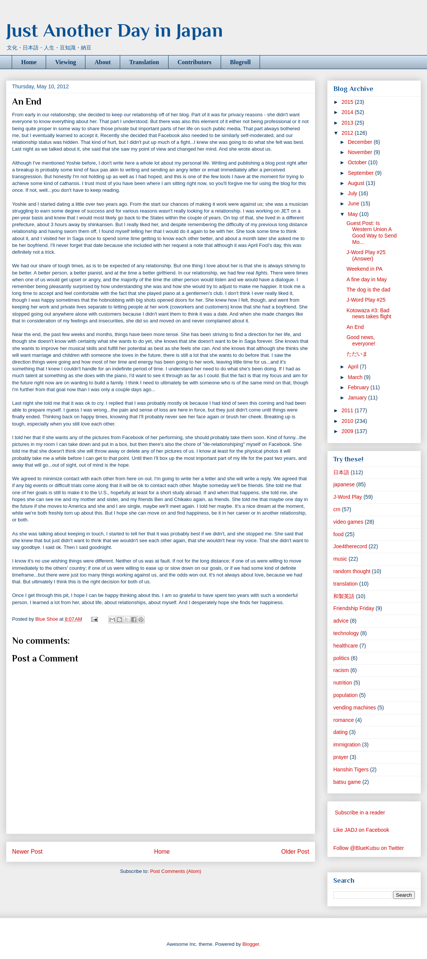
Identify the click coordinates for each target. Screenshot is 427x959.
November (360, 152)
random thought (351, 571)
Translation (144, 62)
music (340, 559)
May (353, 214)
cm (336, 509)
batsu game (347, 782)
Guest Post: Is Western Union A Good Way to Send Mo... (372, 232)
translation (345, 584)
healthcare (345, 646)
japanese (344, 484)
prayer (340, 757)
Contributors (195, 62)
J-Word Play (347, 497)
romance (343, 720)
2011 (348, 410)
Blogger (250, 944)
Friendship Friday (353, 608)
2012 (348, 133)
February (359, 387)
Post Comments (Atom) (175, 871)
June (354, 203)
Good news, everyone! (361, 340)
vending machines (354, 708)
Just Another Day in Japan (114, 30)
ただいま (357, 354)
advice (340, 621)
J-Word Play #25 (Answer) (366, 255)
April (354, 367)
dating (340, 732)
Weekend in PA (364, 269)
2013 (348, 123)
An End (355, 327)
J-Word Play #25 (366, 300)
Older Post (295, 851)
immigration (346, 745)
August (356, 183)
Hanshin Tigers (350, 769)
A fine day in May (367, 279)
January (358, 398)
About (102, 62)
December (360, 142)
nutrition (342, 683)
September (361, 173)
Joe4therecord (350, 546)
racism (341, 670)
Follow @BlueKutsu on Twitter (368, 848)
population (345, 695)
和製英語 (343, 596)
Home (29, 62)
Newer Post (27, 851)
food (338, 534)
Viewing (65, 62)
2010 (348, 421)
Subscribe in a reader (360, 812)
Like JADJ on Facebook (361, 830)
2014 (348, 112)
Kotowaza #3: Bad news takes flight (369, 313)
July (353, 193)
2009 (348, 431)
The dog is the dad (368, 290)
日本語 (341, 472)
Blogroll (240, 62)
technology (346, 633)
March (356, 377)
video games (348, 522)
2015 (348, 102)
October (358, 162)
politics (341, 658)
